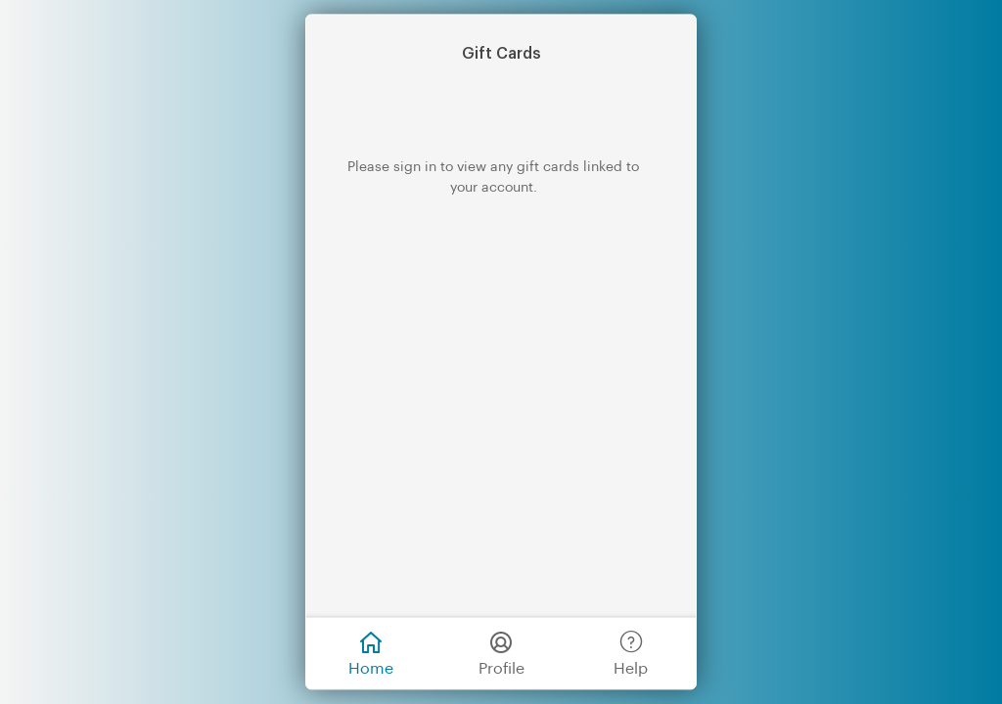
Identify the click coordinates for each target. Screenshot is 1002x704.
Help (631, 652)
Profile (501, 652)
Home (370, 652)
